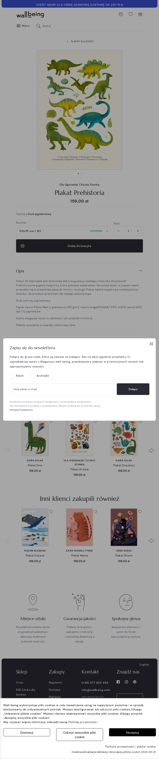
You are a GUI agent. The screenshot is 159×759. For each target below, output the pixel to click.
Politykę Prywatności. (22, 409)
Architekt (43, 375)
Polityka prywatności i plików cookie (130, 746)
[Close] (151, 343)
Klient (20, 375)
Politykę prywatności (82, 722)
